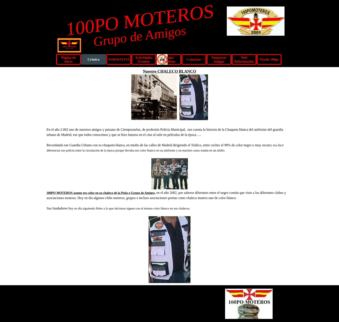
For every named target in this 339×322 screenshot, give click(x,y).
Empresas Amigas (219, 59)
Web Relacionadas (244, 59)
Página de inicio (68, 59)
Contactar (193, 59)
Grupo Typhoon (168, 59)
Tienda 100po (269, 59)
